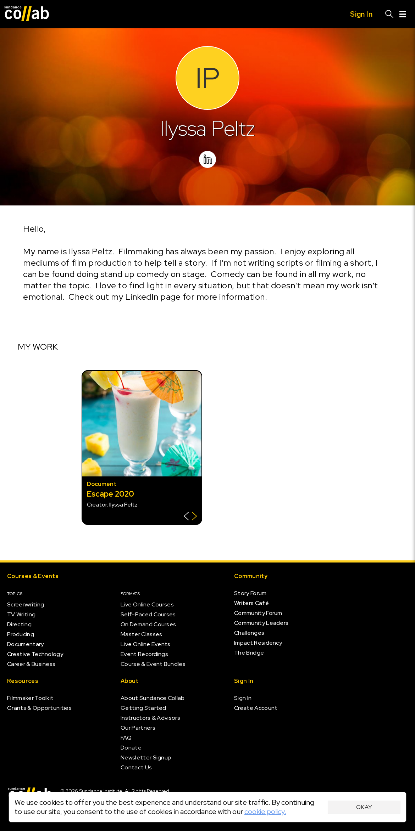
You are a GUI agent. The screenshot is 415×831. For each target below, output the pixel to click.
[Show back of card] (190, 517)
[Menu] (402, 14)
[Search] (389, 14)
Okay (364, 807)
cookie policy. (265, 811)
